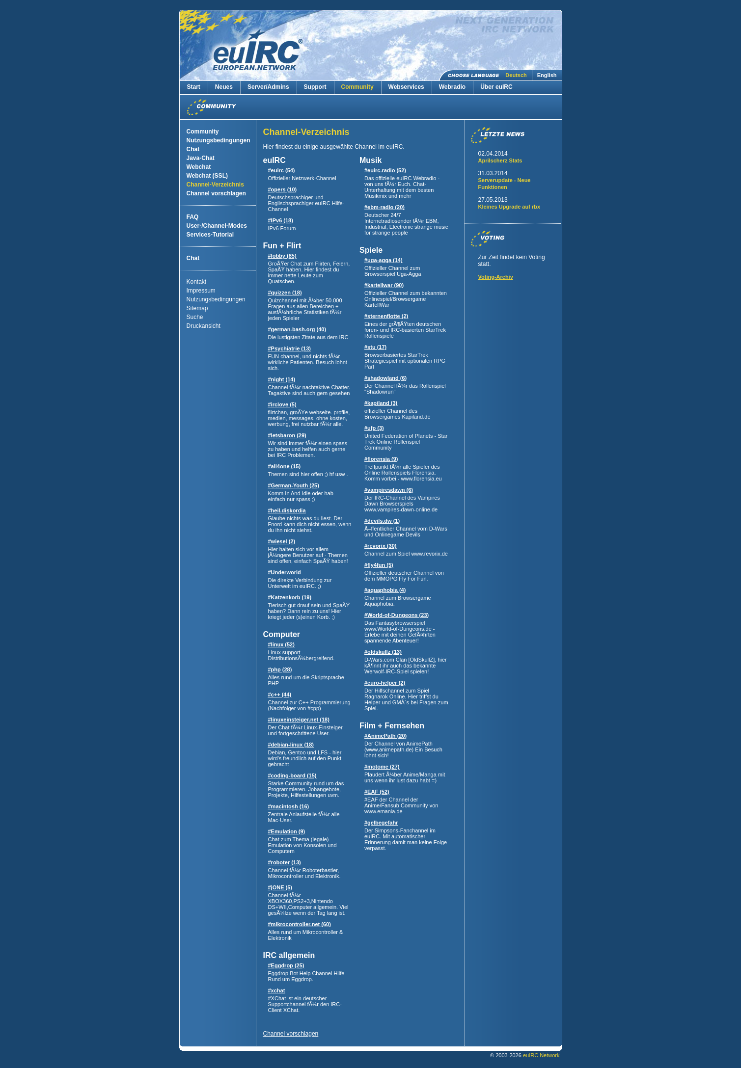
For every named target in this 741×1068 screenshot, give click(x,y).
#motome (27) (382, 767)
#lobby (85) (282, 256)
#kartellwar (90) (384, 285)
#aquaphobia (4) (385, 590)
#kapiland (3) (380, 403)
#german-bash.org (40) (297, 329)
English (547, 75)
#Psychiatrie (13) (289, 348)
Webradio (452, 86)
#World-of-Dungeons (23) (396, 615)
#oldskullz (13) (383, 652)
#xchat (276, 990)
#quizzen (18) (285, 292)
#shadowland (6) (385, 378)
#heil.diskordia (287, 510)
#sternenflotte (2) (386, 316)
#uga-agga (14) (383, 260)
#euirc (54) (281, 170)
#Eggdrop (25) (286, 965)
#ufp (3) (374, 428)
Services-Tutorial (210, 234)
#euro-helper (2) (384, 683)
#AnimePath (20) (385, 736)
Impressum (201, 290)
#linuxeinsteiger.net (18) (298, 719)
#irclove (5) (282, 404)
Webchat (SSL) (207, 175)
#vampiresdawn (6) (388, 490)
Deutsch (515, 75)
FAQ (193, 217)
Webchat (199, 166)
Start (193, 86)
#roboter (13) (284, 862)
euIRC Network (541, 1055)
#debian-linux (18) (291, 745)
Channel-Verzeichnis (215, 184)
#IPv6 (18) (280, 220)
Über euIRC (496, 86)
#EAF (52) (376, 792)
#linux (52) (281, 644)
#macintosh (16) (288, 806)
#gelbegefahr (381, 823)
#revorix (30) (380, 546)
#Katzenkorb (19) (290, 597)
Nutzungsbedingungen (218, 140)
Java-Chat (201, 158)
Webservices (406, 86)
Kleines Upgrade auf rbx (509, 207)
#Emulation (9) (286, 831)
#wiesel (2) (282, 541)
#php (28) (280, 669)
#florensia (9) (381, 459)
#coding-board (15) (292, 775)
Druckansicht (203, 325)
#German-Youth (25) (293, 485)
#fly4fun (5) (378, 565)
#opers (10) (282, 189)
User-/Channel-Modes (217, 225)
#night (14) (282, 379)
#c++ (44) (280, 694)
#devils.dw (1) (382, 521)
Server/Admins (268, 86)
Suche (195, 317)
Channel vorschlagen (216, 193)
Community (357, 86)
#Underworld (284, 572)
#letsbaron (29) (287, 435)
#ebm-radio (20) (384, 207)
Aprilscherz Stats (500, 160)
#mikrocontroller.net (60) (299, 924)
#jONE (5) (280, 887)
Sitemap (197, 308)
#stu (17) (375, 347)
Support (315, 86)
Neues (224, 86)
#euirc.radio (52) (385, 170)
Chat (193, 149)
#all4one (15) (284, 466)
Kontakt (197, 281)
